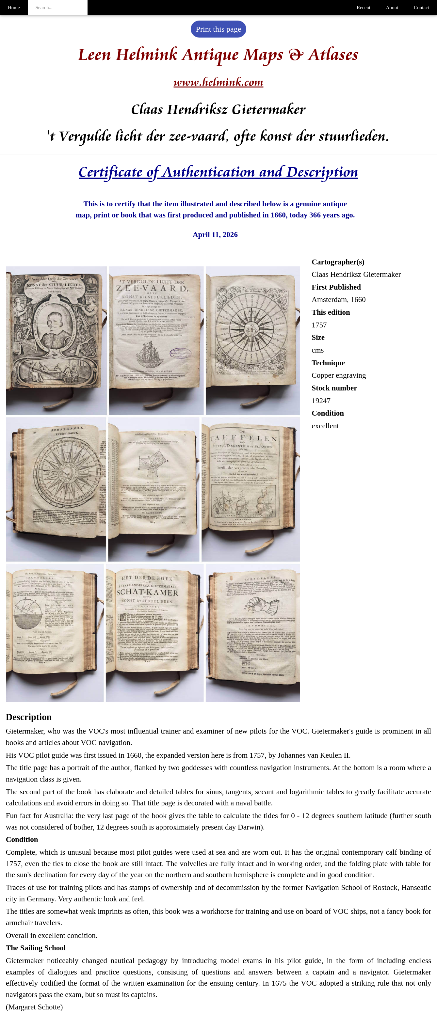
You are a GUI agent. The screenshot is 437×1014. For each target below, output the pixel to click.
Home (14, 7)
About (392, 7)
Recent (363, 7)
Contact (421, 7)
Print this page (218, 29)
